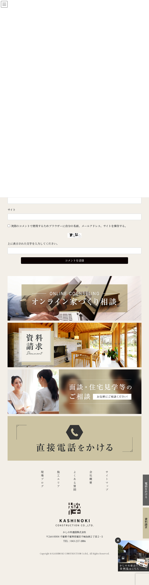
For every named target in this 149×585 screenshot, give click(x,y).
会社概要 (91, 478)
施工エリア (58, 479)
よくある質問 (75, 481)
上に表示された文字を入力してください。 (33, 243)
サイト (12, 210)
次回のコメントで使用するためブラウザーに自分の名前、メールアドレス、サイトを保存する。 (69, 226)
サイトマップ (107, 481)
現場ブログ (42, 479)
